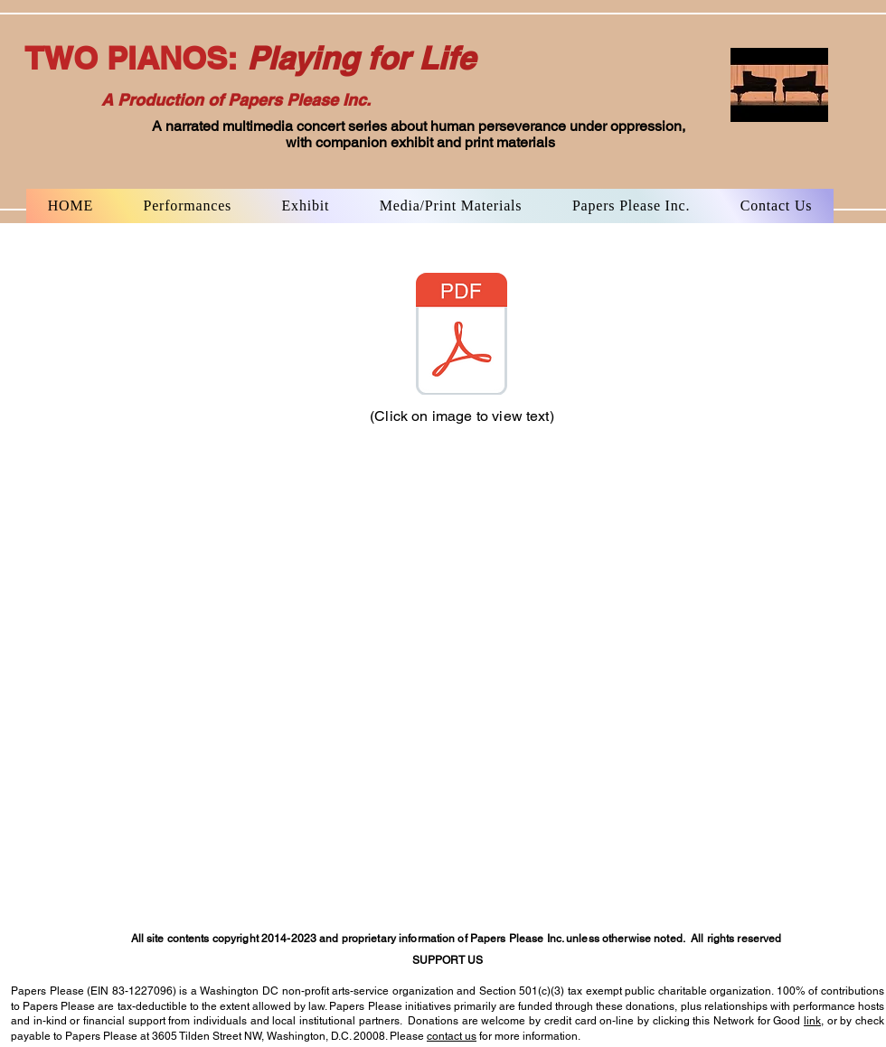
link (812, 1020)
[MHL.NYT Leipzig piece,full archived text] (461, 336)
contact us (451, 1036)
